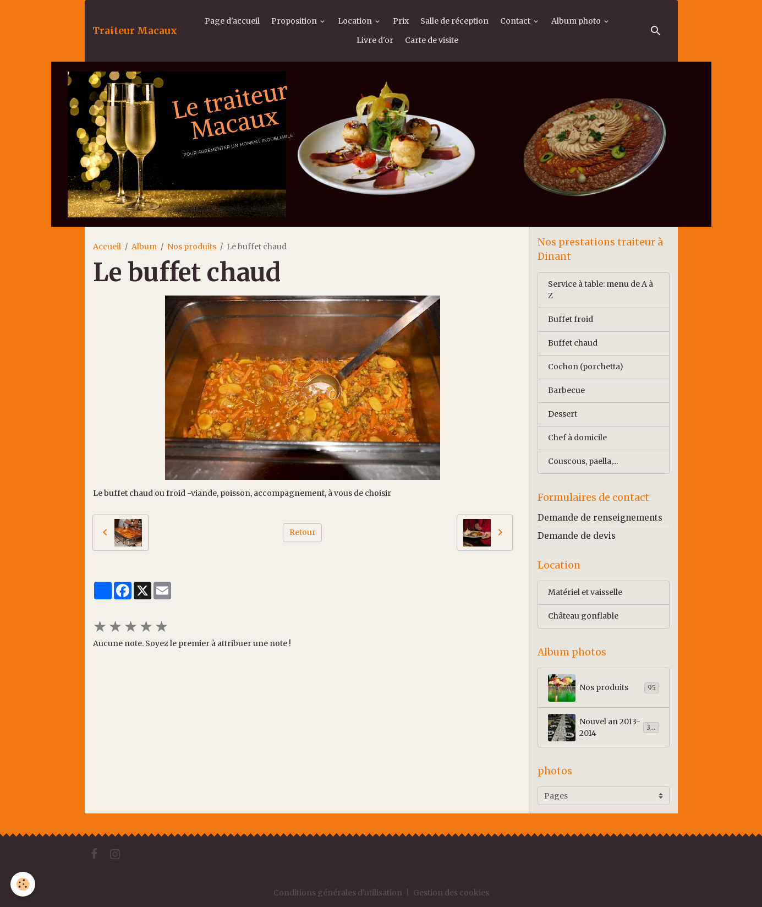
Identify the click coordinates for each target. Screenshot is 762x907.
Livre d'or (375, 40)
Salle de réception (454, 21)
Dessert (562, 414)
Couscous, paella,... (583, 461)
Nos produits (191, 247)
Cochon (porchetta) (585, 366)
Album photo (576, 21)
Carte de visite (431, 40)
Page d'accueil (232, 21)
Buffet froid (570, 319)
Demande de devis (577, 536)
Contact (516, 21)
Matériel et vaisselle (585, 592)
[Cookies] (23, 884)
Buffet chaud (572, 343)
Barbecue (566, 390)
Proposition (295, 21)
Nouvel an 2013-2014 (604, 727)
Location (356, 21)
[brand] (134, 31)
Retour (302, 532)
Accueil (107, 247)
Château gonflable (583, 616)
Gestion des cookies (451, 893)
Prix (401, 21)
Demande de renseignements (600, 517)
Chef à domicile (577, 437)
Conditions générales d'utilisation (337, 893)
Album (144, 247)
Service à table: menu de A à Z (600, 289)
